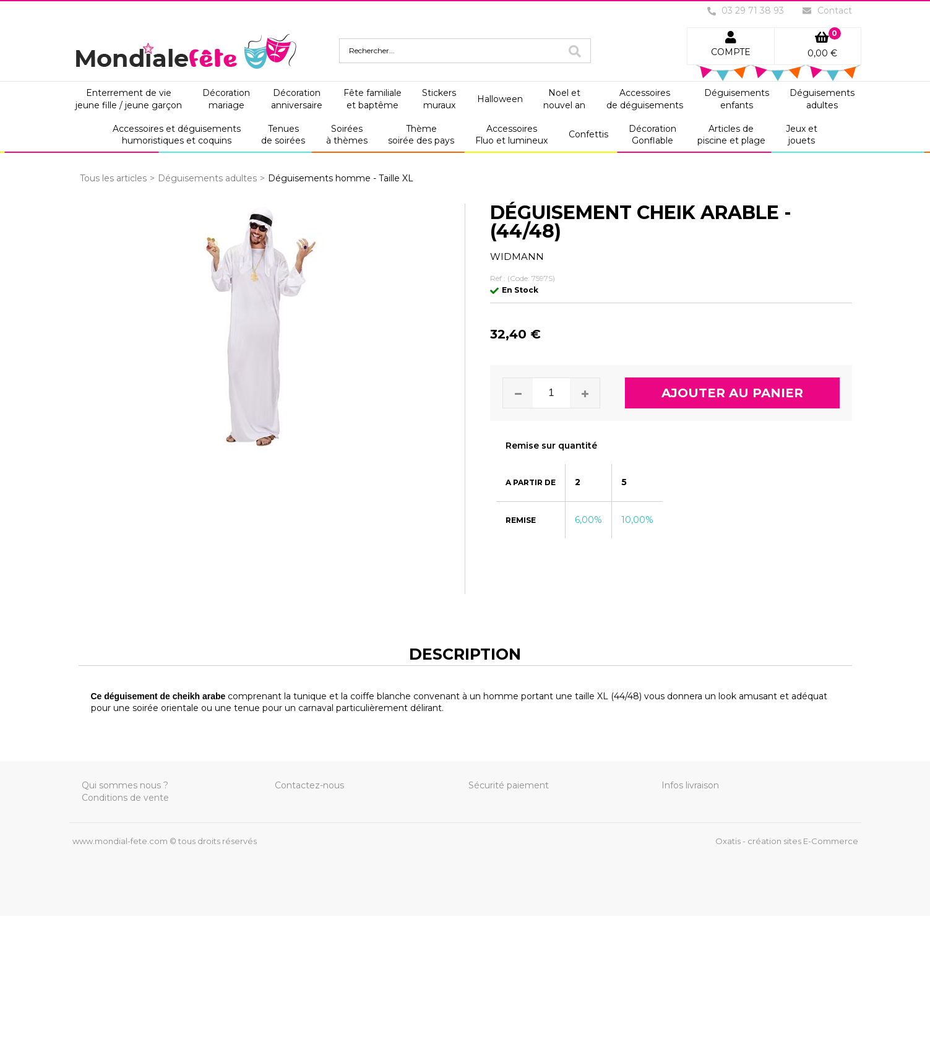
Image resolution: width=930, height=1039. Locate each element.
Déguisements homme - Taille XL (340, 178)
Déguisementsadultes (822, 99)
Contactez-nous (309, 785)
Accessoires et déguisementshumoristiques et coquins (177, 135)
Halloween (500, 99)
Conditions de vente (125, 797)
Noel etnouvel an (564, 99)
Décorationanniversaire (296, 99)
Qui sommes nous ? (125, 785)
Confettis (588, 134)
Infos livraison (690, 785)
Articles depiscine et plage (731, 135)
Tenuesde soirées (283, 135)
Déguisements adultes (207, 178)
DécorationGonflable (652, 135)
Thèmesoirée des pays (421, 135)
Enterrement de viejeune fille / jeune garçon (128, 99)
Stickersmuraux (439, 99)
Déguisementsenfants (736, 99)
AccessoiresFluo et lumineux (511, 135)
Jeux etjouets (801, 135)
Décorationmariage (226, 99)
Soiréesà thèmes (347, 135)
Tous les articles (113, 178)
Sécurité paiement (508, 785)
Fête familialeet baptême (372, 99)
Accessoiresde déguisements (644, 99)
